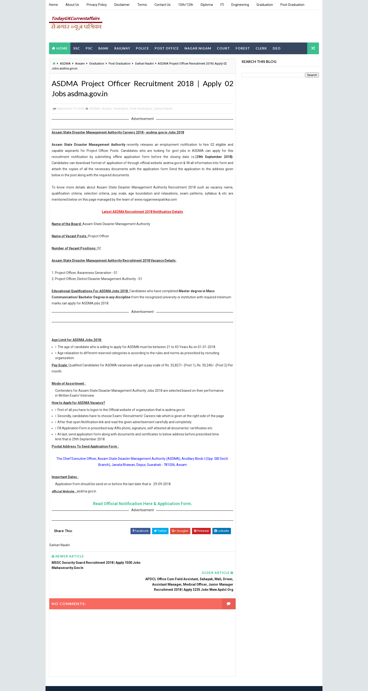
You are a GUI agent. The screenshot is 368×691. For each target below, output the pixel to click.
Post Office (167, 48)
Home (53, 5)
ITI (222, 5)
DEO (277, 48)
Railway (122, 48)
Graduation (265, 5)
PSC (89, 48)
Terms (142, 5)
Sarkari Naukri (144, 63)
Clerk (261, 48)
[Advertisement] (233, 25)
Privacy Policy (97, 5)
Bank (103, 48)
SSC (76, 48)
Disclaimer (122, 5)
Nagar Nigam (197, 48)
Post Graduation (292, 5)
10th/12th (185, 5)
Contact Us (162, 5)
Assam (80, 63)
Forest (243, 48)
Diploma (207, 5)
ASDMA (65, 63)
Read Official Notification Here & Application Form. (141, 508)
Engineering (240, 5)
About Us (72, 5)
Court (223, 48)
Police (142, 48)
